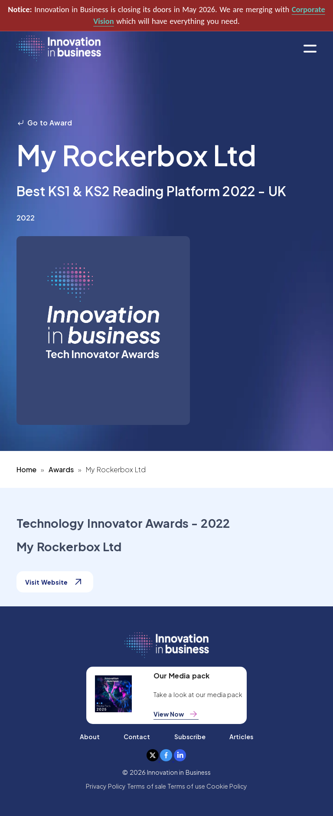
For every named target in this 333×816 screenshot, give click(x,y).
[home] (58, 49)
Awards (61, 469)
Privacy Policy (106, 786)
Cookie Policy (226, 786)
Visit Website (54, 582)
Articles (241, 736)
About (90, 736)
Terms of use (186, 786)
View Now (176, 714)
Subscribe (190, 736)
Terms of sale (146, 786)
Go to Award (44, 122)
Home (26, 469)
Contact (137, 736)
